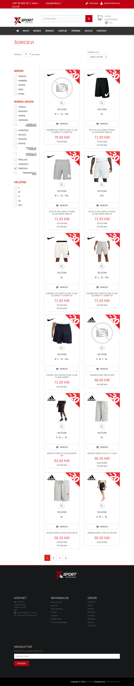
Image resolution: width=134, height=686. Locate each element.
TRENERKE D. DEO (25, 173)
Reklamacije (56, 619)
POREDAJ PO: (93, 52)
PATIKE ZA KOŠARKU (25, 154)
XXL (18, 205)
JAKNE (19, 115)
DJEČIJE (62, 31)
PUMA (19, 93)
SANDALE (21, 164)
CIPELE (20, 106)
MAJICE (20, 134)
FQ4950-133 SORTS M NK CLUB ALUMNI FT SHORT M (61, 294)
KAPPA (19, 85)
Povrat (53, 612)
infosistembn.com (112, 682)
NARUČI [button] (62, 124)
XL (17, 200)
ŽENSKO (49, 31)
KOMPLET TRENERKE (25, 125)
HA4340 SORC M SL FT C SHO (102, 453)
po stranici (36, 55)
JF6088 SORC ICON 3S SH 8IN (102, 533)
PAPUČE (20, 139)
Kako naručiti (56, 602)
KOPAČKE (21, 130)
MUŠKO (37, 31)
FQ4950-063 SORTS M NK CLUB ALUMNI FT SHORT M (102, 294)
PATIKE (20, 143)
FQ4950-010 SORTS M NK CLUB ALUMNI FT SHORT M (61, 131)
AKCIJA (88, 31)
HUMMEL (20, 80)
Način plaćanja (57, 609)
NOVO (26, 31)
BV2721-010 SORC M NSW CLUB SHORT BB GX (102, 131)
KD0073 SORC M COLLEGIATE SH (62, 454)
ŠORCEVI (21, 168)
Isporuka (54, 605)
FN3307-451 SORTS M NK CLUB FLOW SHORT (61, 376)
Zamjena (54, 616)
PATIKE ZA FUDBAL (25, 148)
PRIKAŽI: (17, 55)
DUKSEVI (20, 111)
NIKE (18, 89)
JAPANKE (21, 120)
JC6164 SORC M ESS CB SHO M (62, 533)
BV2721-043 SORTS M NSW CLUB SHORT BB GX (102, 212)
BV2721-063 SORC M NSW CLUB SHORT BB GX (62, 212)
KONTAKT (102, 31)
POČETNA (92, 602)
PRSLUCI (20, 159)
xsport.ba (89, 682)
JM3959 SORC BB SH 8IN (102, 375)
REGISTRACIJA (110, 3)
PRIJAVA (92, 3)
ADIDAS (20, 76)
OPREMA (75, 31)
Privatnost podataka (59, 622)
